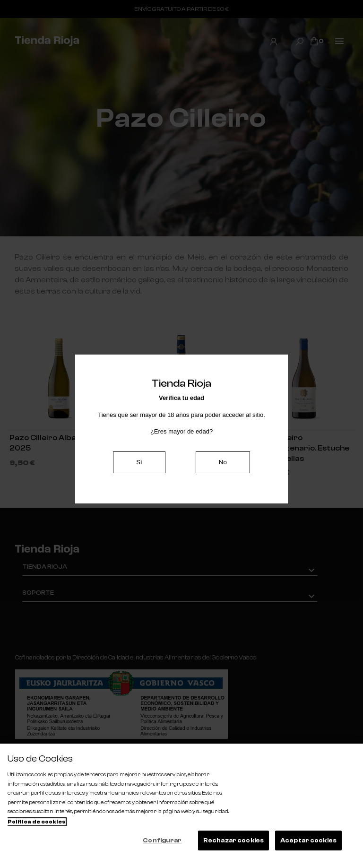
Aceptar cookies (308, 840)
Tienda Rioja (44, 566)
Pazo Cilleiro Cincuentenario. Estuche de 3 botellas (302, 447)
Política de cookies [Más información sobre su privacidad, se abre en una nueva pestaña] (36, 822)
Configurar (162, 840)
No (223, 462)
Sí (139, 462)
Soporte (38, 592)
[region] (181, 801)
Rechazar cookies (233, 840)
